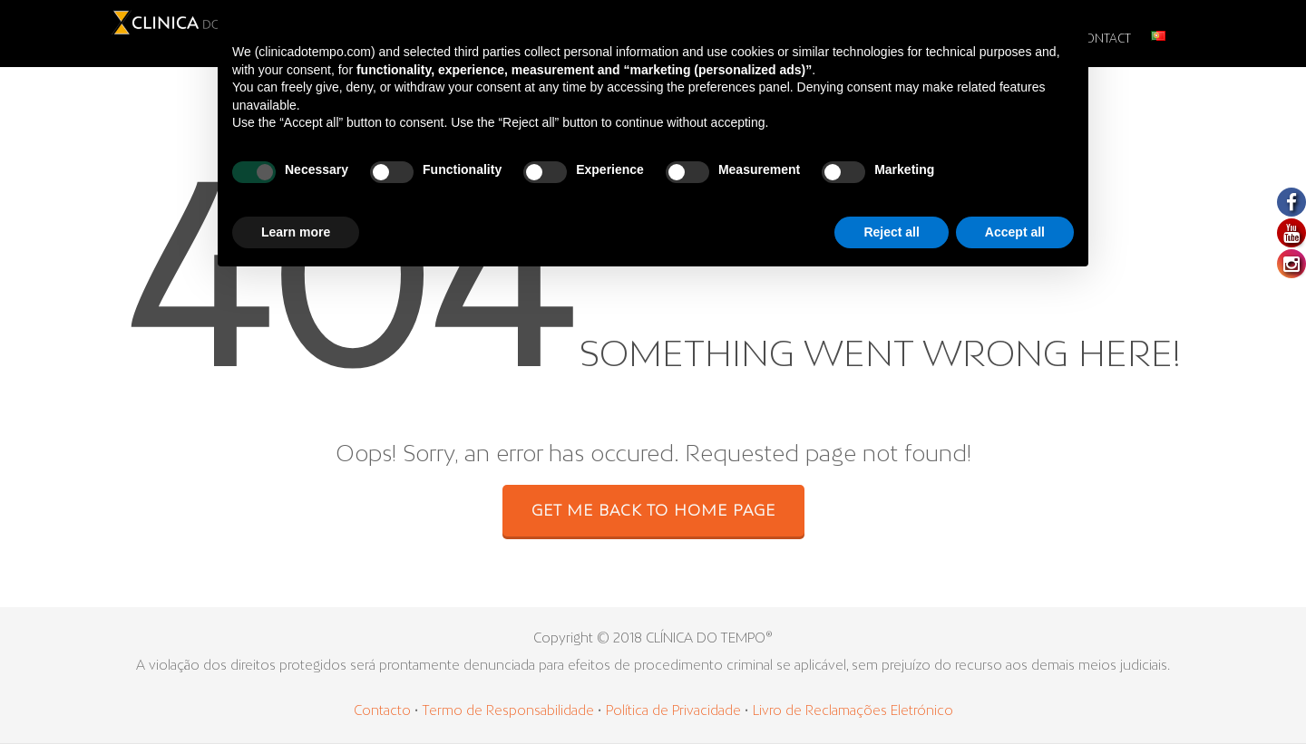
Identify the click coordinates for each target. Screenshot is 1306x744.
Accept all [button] (1015, 232)
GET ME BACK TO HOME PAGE (653, 512)
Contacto (382, 711)
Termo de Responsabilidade (510, 711)
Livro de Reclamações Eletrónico (853, 711)
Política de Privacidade (673, 711)
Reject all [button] (891, 232)
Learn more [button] (295, 232)
